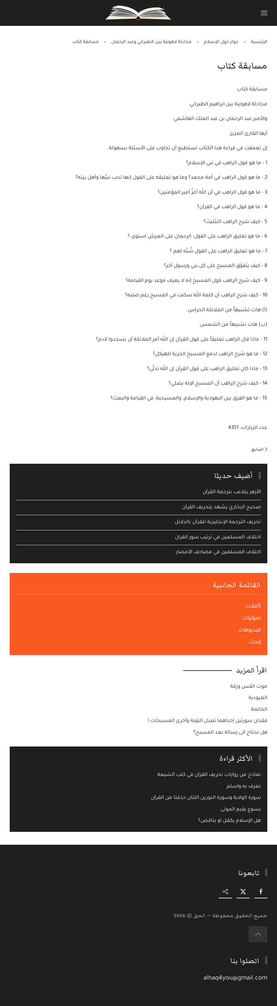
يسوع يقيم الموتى (240, 809)
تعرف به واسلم (244, 786)
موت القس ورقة (248, 687)
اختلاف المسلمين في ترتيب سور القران (218, 537)
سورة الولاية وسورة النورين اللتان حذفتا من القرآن (206, 798)
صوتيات (251, 618)
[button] (264, 13)
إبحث (255, 642)
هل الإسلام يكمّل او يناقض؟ (229, 821)
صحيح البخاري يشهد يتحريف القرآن (221, 507)
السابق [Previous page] (259, 449)
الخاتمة (259, 710)
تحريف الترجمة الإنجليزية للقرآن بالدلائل (218, 522)
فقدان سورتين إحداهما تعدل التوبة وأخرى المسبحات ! (207, 721)
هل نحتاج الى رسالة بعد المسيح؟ (230, 733)
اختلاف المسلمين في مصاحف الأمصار (218, 552)
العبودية (258, 698)
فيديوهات (249, 630)
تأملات (253, 606)
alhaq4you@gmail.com (237, 978)
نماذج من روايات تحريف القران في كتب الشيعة (209, 775)
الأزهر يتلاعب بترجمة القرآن (232, 492)
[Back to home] (138, 13)
